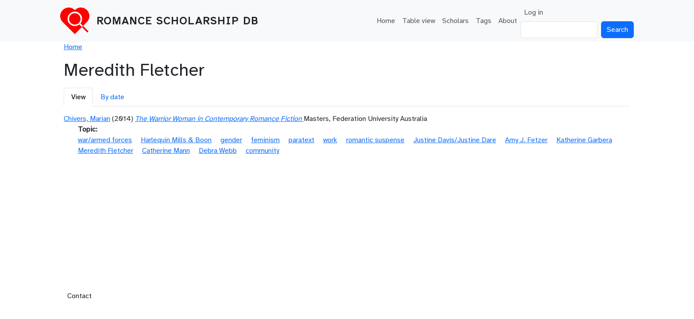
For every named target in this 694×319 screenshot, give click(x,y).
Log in (533, 12)
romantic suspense (375, 140)
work (330, 140)
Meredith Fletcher (105, 150)
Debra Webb (218, 150)
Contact (79, 296)
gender (231, 140)
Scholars (455, 20)
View (78, 97)
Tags (483, 20)
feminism (265, 140)
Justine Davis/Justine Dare (454, 140)
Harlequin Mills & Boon (176, 140)
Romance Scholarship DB (177, 20)
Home (386, 20)
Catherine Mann (166, 150)
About (507, 20)
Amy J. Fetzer (526, 140)
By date (112, 97)
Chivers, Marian (87, 118)
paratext (301, 140)
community (262, 150)
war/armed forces (105, 140)
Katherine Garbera (584, 140)
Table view (418, 20)
